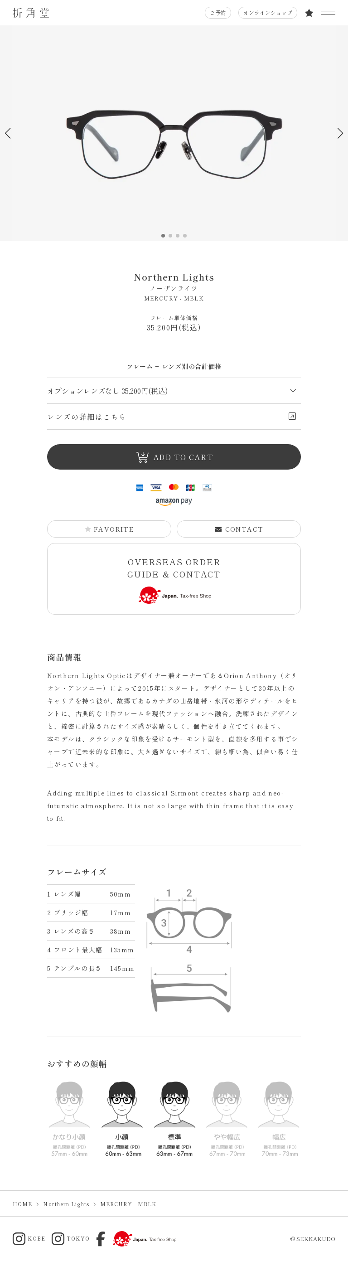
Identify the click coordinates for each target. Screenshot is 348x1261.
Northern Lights (174, 281)
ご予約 (218, 12)
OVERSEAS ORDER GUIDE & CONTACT (174, 580)
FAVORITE (109, 529)
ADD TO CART (174, 457)
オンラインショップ (267, 12)
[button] (340, 133)
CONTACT (239, 529)
